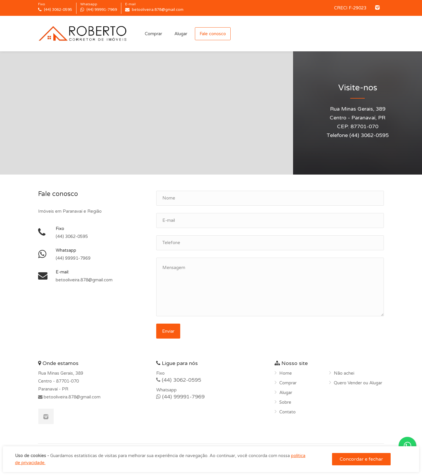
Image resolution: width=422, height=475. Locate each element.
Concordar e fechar (361, 459)
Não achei (344, 373)
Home (285, 373)
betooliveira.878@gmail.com (71, 397)
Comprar (153, 33)
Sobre (285, 402)
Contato (287, 412)
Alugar (180, 33)
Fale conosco (213, 33)
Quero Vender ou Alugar (358, 383)
